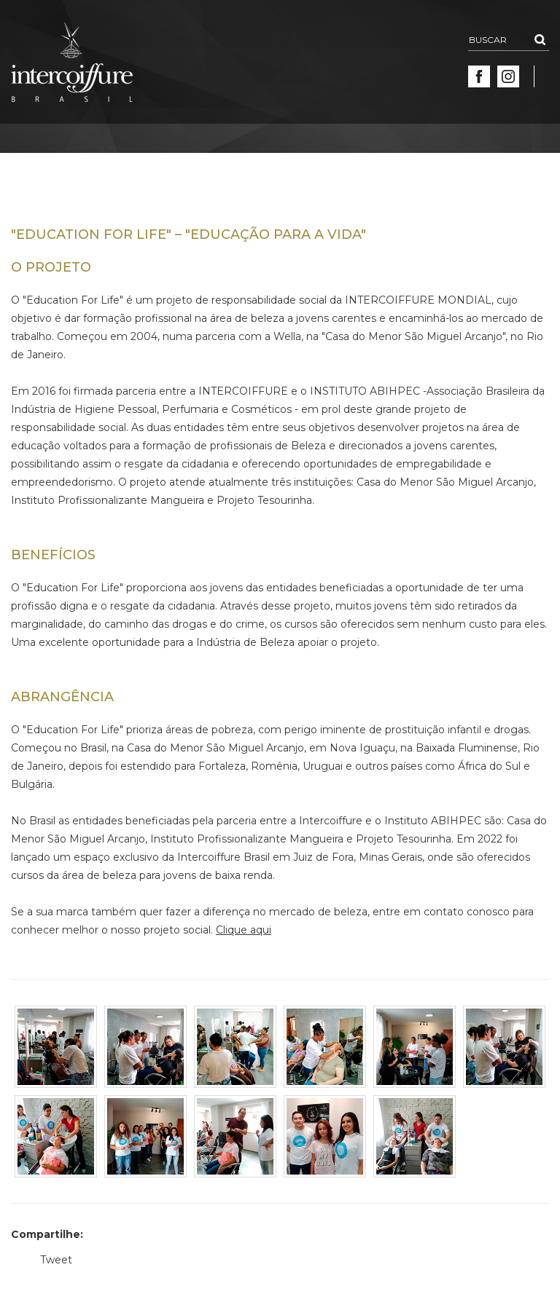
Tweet (56, 1259)
